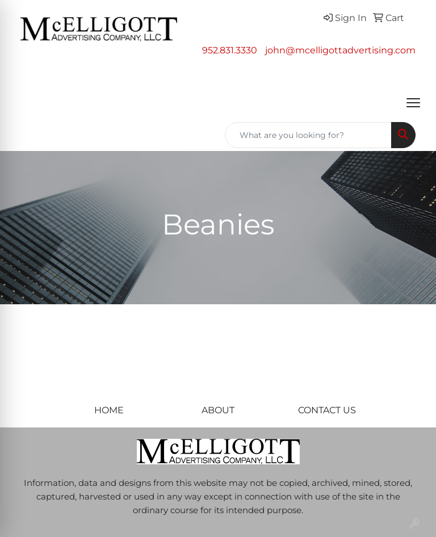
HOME (109, 410)
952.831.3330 (229, 50)
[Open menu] (413, 102)
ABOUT (218, 410)
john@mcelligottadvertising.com (340, 50)
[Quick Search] (308, 135)
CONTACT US (327, 410)
